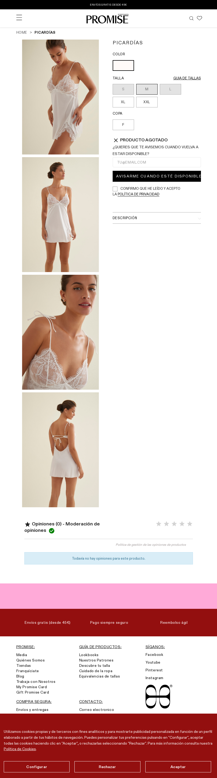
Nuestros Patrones (96, 660)
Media (21, 654)
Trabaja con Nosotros (36, 681)
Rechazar (107, 766)
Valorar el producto (66, 547)
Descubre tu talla (94, 665)
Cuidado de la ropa (96, 670)
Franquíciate (27, 670)
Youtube (153, 662)
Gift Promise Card (32, 692)
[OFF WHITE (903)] (123, 66)
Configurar (36, 766)
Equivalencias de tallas (99, 676)
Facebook (154, 654)
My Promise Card (31, 686)
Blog (20, 676)
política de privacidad (138, 194)
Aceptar (178, 766)
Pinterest (154, 670)
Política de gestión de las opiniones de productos (151, 545)
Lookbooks (89, 654)
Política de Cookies (20, 748)
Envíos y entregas (32, 709)
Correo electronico (96, 709)
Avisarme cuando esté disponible (158, 176)
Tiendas (23, 665)
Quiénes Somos (30, 660)
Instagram (154, 677)
